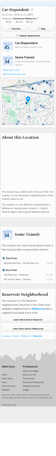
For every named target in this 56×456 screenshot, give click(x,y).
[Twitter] (3, 371)
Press (4, 382)
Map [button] (41, 28)
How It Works (7, 379)
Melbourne (20, 14)
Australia (6, 336)
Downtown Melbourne (25, 18)
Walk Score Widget (30, 371)
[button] (28, 99)
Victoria (15, 336)
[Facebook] (8, 371)
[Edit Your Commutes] (37, 18)
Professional (30, 366)
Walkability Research (31, 386)
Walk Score (8, 366)
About (4, 375)
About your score (11, 70)
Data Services (28, 379)
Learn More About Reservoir (28, 320)
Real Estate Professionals (33, 382)
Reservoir (37, 336)
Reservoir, (7, 14)
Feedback (6, 390)
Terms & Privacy (8, 386)
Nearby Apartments (28, 35)
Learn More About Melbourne (28, 329)
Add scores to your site (14, 74)
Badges (26, 390)
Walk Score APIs (29, 375)
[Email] (13, 371)
